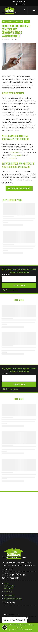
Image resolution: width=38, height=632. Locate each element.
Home (4, 21)
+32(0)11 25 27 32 (19, 4)
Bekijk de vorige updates (10, 290)
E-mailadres (5, 274)
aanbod (10, 21)
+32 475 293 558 (9, 595)
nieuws (27, 21)
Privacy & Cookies (11, 629)
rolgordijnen (15, 152)
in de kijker (19, 21)
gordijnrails (12, 158)
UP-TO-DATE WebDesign (24, 629)
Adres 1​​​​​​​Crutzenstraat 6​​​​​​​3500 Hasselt (9, 586)
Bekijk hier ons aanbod (19, 188)
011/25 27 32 (8, 592)
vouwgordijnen (17, 155)
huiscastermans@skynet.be (19, 1)
